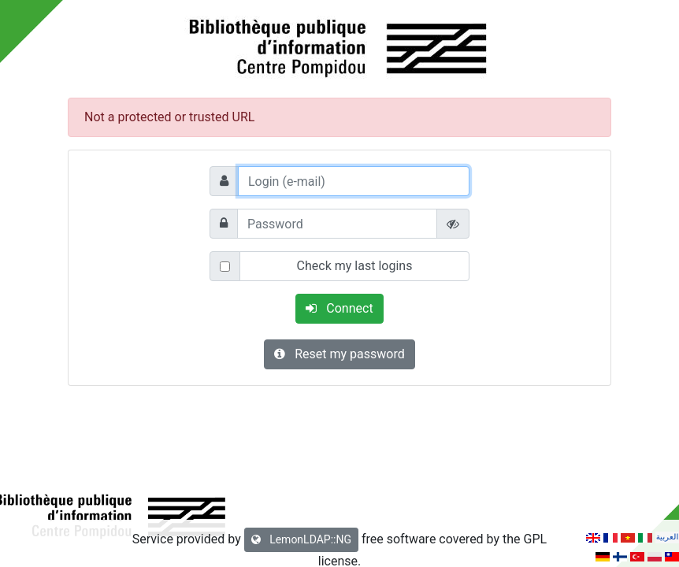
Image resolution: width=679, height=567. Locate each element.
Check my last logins (355, 265)
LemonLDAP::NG (301, 539)
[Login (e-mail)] (353, 181)
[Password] (337, 224)
